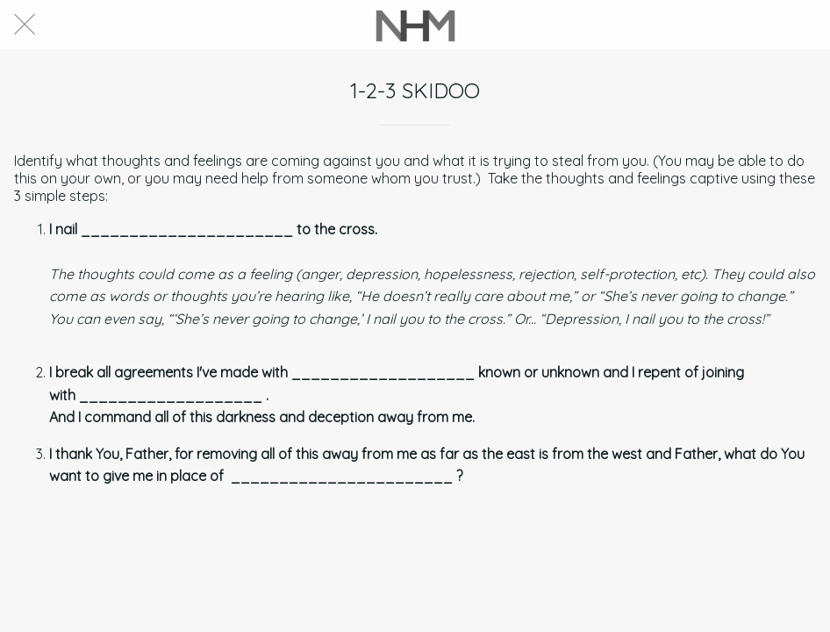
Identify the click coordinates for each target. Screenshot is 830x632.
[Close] (24, 24)
